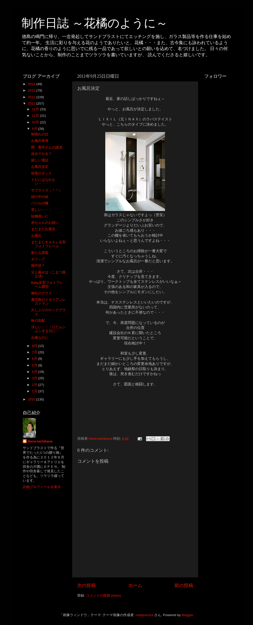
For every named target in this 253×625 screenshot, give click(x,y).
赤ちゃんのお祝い (45, 223)
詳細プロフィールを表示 (42, 487)
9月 (35, 129)
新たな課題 (39, 253)
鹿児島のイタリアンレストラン (48, 301)
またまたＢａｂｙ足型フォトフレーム (48, 244)
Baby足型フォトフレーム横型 (47, 284)
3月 (35, 378)
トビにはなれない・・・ (43, 182)
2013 (32, 90)
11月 (36, 115)
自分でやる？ (41, 154)
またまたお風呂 (43, 229)
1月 (35, 391)
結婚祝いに (39, 216)
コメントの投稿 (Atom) (103, 595)
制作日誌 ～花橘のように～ (94, 23)
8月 (35, 346)
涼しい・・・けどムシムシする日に (48, 329)
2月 (35, 385)
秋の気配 (38, 320)
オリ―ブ (38, 259)
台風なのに (39, 338)
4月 (35, 372)
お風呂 (36, 236)
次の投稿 (86, 585)
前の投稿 (183, 585)
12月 (36, 109)
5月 (35, 365)
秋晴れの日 (39, 134)
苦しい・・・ (41, 210)
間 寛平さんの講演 (46, 147)
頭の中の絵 (39, 197)
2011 (32, 103)
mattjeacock (144, 615)
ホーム (135, 585)
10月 (36, 122)
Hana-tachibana (40, 441)
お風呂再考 (39, 141)
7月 (35, 352)
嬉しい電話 (39, 160)
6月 (35, 358)
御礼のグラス (41, 293)
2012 (32, 97)
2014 (32, 84)
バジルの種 (39, 203)
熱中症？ (38, 265)
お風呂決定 (39, 167)
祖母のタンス (41, 173)
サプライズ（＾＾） (46, 190)
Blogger (187, 615)
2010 (32, 399)
